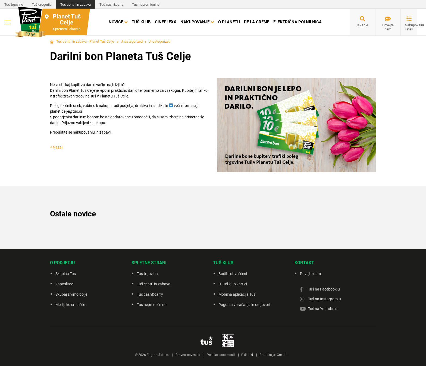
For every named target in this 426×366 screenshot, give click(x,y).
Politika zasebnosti (221, 355)
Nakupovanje (194, 22)
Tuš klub (141, 22)
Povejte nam (388, 27)
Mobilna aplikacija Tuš (236, 294)
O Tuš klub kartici (232, 284)
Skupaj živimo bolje (71, 294)
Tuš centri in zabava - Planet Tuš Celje (85, 41)
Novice (116, 22)
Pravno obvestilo (188, 355)
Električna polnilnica (297, 22)
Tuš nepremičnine (145, 4)
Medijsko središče (70, 304)
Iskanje (362, 25)
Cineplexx (165, 22)
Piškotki (247, 355)
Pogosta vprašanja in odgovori (244, 304)
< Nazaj (56, 147)
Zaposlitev (64, 284)
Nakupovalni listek (411, 27)
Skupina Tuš (65, 274)
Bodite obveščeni (232, 274)
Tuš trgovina (147, 274)
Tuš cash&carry (111, 4)
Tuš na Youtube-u (322, 309)
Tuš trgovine (13, 4)
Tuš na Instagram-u (324, 299)
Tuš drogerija (42, 4)
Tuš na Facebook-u (324, 289)
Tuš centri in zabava (75, 4)
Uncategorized (132, 41)
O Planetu (229, 22)
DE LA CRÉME (256, 22)
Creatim (283, 355)
